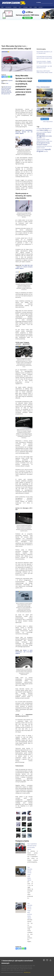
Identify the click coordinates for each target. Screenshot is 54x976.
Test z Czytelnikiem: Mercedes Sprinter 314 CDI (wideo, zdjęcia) (23, 132)
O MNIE (35, 7)
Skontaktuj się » (27, 972)
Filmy (30, 7)
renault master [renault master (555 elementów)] (42, 144)
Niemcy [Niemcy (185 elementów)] (44, 141)
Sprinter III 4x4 (7, 93)
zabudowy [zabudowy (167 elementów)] (46, 151)
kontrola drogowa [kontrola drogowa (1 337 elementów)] (41, 134)
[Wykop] (7, 77)
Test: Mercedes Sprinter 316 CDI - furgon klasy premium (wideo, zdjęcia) (29, 911)
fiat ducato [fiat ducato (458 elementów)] (46, 128)
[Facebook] (2, 77)
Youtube (51, 960)
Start (2, 7)
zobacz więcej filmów (48, 121)
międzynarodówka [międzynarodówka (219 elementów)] (41, 139)
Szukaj (39, 2)
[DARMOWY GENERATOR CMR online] (27, 14)
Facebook (45, 960)
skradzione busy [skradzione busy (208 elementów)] (40, 146)
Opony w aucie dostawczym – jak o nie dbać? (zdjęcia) (23, 651)
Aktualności (8, 7)
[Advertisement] (27, 30)
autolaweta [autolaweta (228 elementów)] (39, 128)
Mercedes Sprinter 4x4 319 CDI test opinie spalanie (6, 88)
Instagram (48, 960)
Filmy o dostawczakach (43, 87)
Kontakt (41, 7)
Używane (25, 7)
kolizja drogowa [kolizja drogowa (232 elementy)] (47, 132)
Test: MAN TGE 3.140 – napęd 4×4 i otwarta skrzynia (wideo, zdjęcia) (23, 267)
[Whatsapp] (9, 77)
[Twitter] (5, 77)
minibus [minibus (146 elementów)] (43, 137)
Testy (20, 7)
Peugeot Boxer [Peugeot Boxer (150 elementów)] (49, 141)
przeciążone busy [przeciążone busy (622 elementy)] (43, 143)
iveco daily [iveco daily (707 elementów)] (44, 130)
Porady (15, 7)
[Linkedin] (11, 77)
